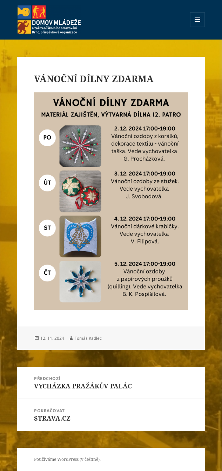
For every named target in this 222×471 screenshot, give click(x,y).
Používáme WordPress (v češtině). (67, 459)
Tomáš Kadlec (88, 338)
